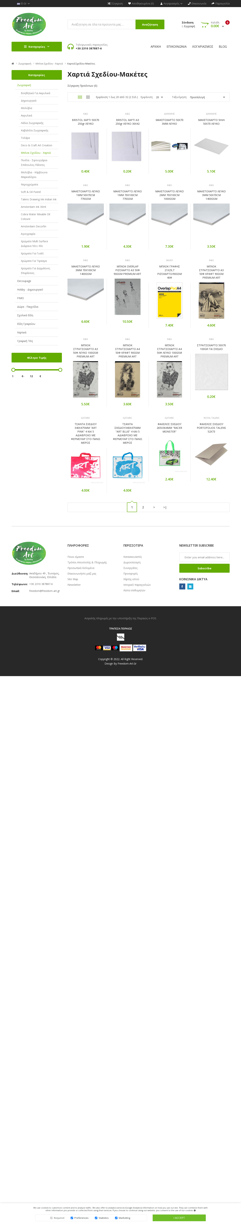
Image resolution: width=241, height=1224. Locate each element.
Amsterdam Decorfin (33, 226)
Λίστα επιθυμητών (134, 958)
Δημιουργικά (28, 100)
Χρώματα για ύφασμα (34, 261)
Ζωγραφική (24, 63)
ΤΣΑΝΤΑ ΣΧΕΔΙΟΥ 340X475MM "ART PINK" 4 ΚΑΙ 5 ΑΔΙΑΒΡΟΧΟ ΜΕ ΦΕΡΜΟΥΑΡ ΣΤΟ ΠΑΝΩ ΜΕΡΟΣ (85, 736)
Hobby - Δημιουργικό (30, 289)
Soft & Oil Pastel (31, 192)
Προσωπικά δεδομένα (80, 935)
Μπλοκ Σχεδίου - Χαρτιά (49, 63)
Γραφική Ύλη (25, 341)
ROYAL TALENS (171, 795)
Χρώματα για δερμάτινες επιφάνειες (35, 270)
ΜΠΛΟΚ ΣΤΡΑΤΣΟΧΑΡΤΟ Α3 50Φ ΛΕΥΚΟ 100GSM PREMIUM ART (85, 580)
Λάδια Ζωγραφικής (32, 123)
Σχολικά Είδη (25, 315)
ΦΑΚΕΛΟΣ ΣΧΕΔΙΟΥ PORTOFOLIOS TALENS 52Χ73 (171, 805)
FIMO (20, 298)
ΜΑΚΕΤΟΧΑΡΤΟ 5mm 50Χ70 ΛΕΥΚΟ (86, 194)
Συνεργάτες (130, 935)
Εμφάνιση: (147, 97)
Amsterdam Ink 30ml (33, 207)
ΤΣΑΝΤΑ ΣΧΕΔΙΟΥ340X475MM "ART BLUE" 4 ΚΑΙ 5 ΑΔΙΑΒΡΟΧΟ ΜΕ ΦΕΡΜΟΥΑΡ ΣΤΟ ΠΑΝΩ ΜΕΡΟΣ (128, 736)
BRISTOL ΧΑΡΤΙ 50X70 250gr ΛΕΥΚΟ (86, 121)
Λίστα (88, 97)
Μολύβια (26, 108)
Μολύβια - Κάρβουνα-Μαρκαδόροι (34, 175)
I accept (179, 1218)
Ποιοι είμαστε (75, 924)
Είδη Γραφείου (26, 324)
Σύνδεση (187, 22)
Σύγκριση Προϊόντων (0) (82, 85)
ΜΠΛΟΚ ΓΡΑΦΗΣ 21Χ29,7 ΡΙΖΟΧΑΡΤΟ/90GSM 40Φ (171, 421)
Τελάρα (25, 138)
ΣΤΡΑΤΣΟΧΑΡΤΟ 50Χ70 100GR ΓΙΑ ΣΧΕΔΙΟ (85, 656)
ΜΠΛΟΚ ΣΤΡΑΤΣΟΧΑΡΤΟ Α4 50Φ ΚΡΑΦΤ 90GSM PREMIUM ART (128, 580)
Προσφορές (130, 941)
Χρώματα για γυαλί (32, 253)
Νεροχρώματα (29, 184)
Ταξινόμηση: (179, 97)
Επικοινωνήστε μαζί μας (81, 941)
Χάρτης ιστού (131, 947)
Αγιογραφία (28, 234)
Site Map (72, 947)
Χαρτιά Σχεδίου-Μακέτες (81, 63)
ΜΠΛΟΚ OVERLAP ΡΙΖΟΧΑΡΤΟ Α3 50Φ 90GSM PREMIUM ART (128, 419)
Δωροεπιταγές (132, 930)
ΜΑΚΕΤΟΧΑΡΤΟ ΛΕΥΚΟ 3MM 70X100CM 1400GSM (86, 419)
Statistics (104, 1218)
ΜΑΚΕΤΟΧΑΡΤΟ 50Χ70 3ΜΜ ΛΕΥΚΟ (171, 121)
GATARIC (86, 720)
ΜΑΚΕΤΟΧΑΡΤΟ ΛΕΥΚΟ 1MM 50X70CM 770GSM (86, 266)
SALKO (171, 409)
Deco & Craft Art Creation (36, 145)
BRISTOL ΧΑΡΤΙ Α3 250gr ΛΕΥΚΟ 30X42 (128, 121)
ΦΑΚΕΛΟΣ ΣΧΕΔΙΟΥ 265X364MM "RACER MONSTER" (171, 730)
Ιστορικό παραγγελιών (137, 952)
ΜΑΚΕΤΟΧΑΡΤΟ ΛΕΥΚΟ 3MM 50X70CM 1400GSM (86, 343)
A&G (86, 113)
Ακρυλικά (26, 115)
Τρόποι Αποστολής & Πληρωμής (87, 930)
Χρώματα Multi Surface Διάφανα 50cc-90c (34, 243)
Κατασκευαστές (132, 924)
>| (165, 875)
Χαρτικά (21, 332)
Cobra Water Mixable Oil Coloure (35, 216)
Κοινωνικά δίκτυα (193, 947)
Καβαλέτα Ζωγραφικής (34, 130)
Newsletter (74, 952)
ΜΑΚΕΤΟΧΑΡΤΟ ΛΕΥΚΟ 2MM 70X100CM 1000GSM (171, 267)
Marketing (124, 1218)
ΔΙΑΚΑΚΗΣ (171, 113)
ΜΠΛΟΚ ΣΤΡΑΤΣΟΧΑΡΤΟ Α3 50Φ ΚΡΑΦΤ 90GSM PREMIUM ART (86, 500)
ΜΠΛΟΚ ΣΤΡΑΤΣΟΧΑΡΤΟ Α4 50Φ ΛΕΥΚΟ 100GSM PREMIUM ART (171, 580)
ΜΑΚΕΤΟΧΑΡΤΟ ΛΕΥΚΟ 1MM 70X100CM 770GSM (128, 267)
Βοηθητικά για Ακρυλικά (35, 93)
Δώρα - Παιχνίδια (27, 306)
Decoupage (24, 281)
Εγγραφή (189, 26)
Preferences (81, 1218)
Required (59, 1218)
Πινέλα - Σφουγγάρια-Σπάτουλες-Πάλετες (34, 162)
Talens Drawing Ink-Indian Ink (38, 199)
